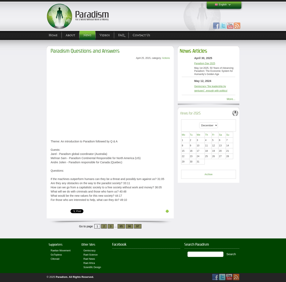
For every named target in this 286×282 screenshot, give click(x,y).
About (70, 35)
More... (231, 99)
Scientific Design (92, 267)
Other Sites (88, 244)
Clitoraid (55, 259)
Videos (105, 35)
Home (53, 35)
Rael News (89, 259)
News (87, 35)
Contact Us (141, 35)
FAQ (121, 35)
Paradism (62, 276)
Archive (209, 174)
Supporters (55, 244)
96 (129, 226)
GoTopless (56, 254)
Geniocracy (89, 250)
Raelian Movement (61, 250)
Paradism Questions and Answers (85, 51)
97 (137, 226)
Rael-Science (90, 254)
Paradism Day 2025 (204, 63)
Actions (166, 58)
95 (121, 226)
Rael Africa (89, 263)
